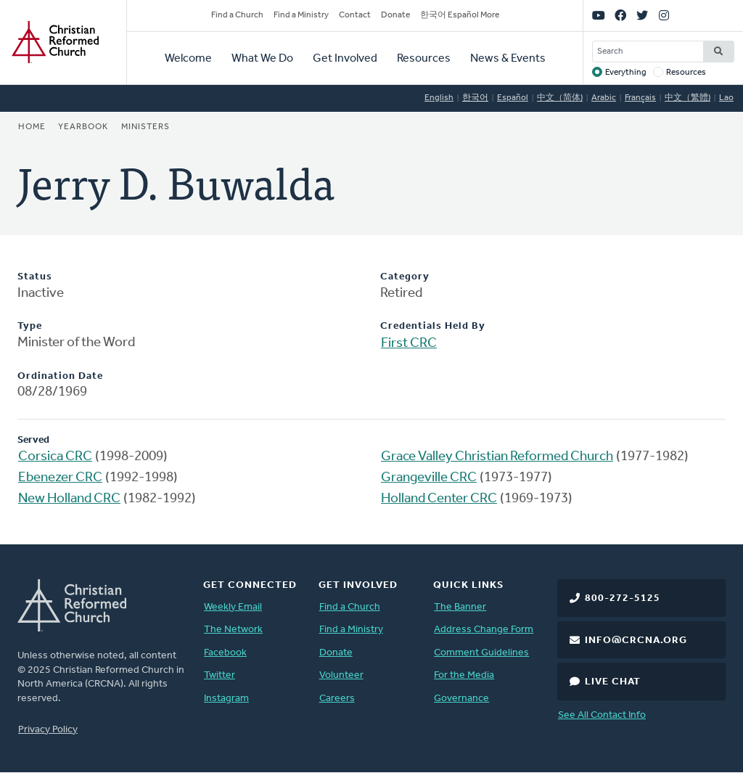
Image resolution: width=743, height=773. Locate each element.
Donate (395, 15)
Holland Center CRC (439, 499)
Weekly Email (233, 607)
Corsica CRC (55, 457)
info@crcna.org (636, 640)
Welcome (188, 59)
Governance (461, 698)
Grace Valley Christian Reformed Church (497, 457)
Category (405, 276)
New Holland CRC (69, 499)
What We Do (262, 59)
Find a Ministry (301, 15)
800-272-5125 (622, 598)
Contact (355, 15)
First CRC (409, 344)
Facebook (225, 652)
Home (32, 127)
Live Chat (613, 681)
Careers (337, 698)
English (438, 98)
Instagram (226, 698)
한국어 (475, 98)
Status (34, 276)
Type (29, 326)
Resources (424, 59)
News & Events (508, 59)
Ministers (145, 127)
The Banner (460, 607)
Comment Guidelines (481, 652)
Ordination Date (60, 376)
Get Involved (345, 59)
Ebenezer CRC (60, 478)
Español (512, 98)
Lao (726, 98)
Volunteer (341, 675)
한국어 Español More (459, 15)
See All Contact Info (602, 715)
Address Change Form (483, 629)
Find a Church (237, 15)
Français (640, 98)
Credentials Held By (432, 326)
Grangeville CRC (429, 478)
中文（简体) (560, 98)
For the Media (464, 675)
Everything (625, 72)
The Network (233, 629)
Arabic (603, 98)
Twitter (219, 675)
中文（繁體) (687, 98)
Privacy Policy (48, 729)
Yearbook (83, 127)
